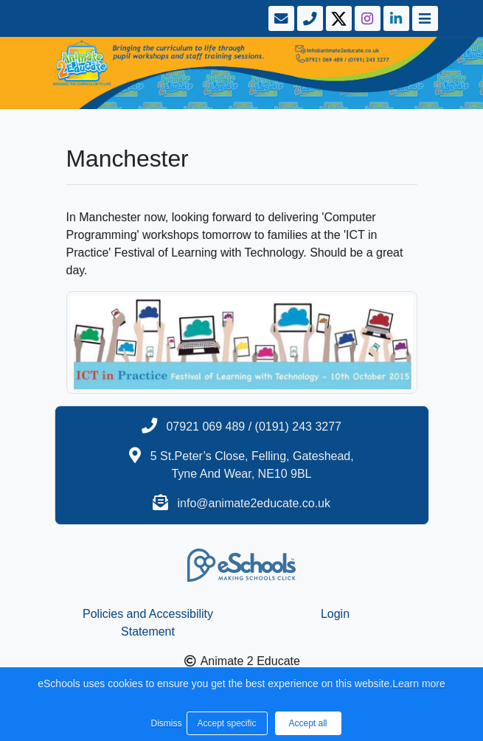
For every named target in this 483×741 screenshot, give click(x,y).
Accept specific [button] (226, 723)
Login (335, 614)
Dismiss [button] (165, 723)
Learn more (418, 683)
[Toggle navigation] (423, 18)
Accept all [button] (307, 723)
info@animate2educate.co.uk (253, 503)
